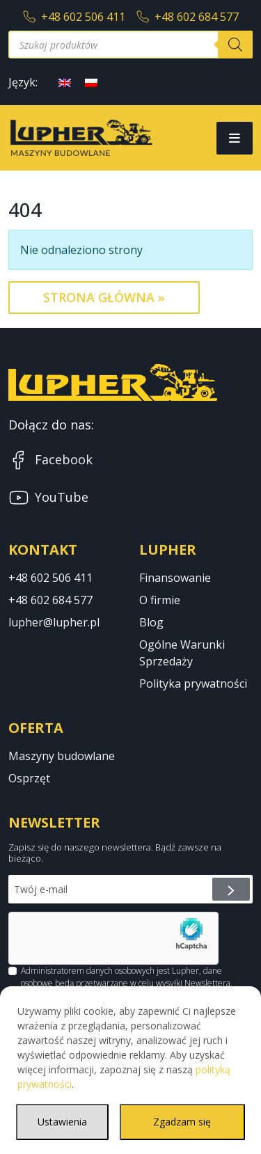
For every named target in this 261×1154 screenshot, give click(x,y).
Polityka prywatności (193, 683)
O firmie (159, 600)
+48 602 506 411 (74, 16)
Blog (151, 622)
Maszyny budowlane (61, 756)
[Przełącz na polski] (91, 81)
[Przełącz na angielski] (65, 81)
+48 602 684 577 (187, 16)
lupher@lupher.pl (54, 622)
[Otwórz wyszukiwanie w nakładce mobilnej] (130, 44)
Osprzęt (29, 778)
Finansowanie (175, 577)
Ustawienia (62, 1121)
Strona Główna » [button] (104, 297)
